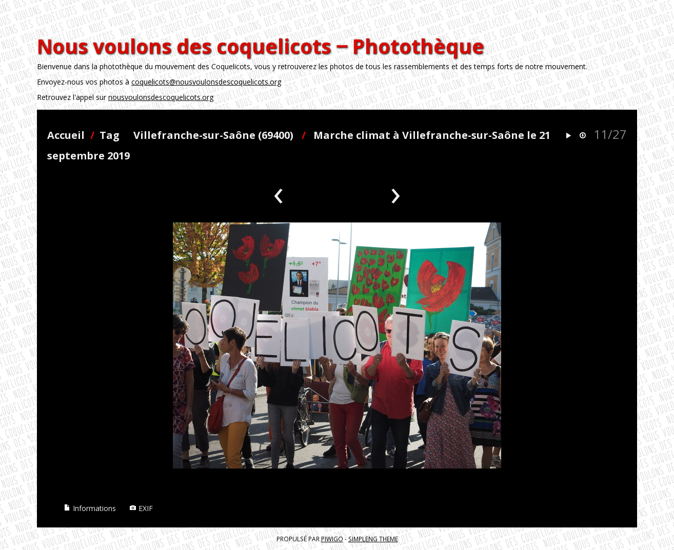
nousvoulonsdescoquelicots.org (160, 97)
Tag (110, 135)
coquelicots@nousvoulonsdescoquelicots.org (206, 82)
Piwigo (332, 539)
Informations (90, 508)
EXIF (141, 508)
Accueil (66, 135)
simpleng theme (373, 539)
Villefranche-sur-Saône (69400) (213, 135)
